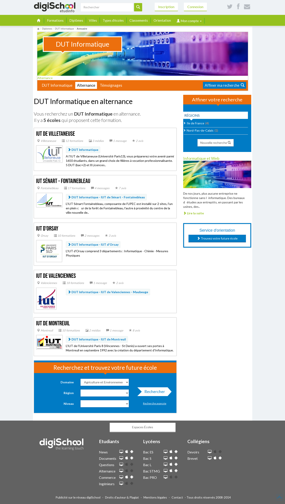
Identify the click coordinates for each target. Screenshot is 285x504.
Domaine (67, 382)
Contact (177, 497)
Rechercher (153, 392)
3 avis (110, 235)
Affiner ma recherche (224, 85)
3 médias (96, 141)
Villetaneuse (46, 141)
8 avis (134, 330)
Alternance (46, 78)
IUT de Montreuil (53, 323)
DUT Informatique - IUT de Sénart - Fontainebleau (106, 197)
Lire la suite (193, 213)
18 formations (73, 283)
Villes (93, 20)
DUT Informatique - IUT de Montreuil (97, 339)
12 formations (72, 141)
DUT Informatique (57, 85)
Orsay (42, 235)
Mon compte (189, 21)
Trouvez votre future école (217, 238)
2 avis (137, 141)
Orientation (162, 20)
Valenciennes (47, 283)
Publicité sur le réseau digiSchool (78, 497)
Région (69, 393)
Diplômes (76, 20)
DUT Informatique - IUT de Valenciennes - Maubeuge (108, 292)
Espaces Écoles (142, 427)
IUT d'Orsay (47, 228)
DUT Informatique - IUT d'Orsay (93, 244)
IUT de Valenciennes (56, 276)
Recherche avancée (154, 403)
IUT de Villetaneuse (55, 133)
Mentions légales (155, 497)
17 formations (74, 188)
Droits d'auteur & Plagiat (122, 497)
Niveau (69, 403)
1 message (118, 141)
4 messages (100, 188)
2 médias (93, 330)
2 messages (90, 235)
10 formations (64, 235)
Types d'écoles (113, 20)
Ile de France (195, 123)
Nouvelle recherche (215, 143)
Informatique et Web (201, 158)
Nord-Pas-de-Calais (200, 130)
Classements (138, 20)
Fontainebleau (47, 188)
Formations (55, 20)
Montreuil (45, 330)
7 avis (120, 188)
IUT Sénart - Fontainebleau (63, 181)
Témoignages (111, 85)
